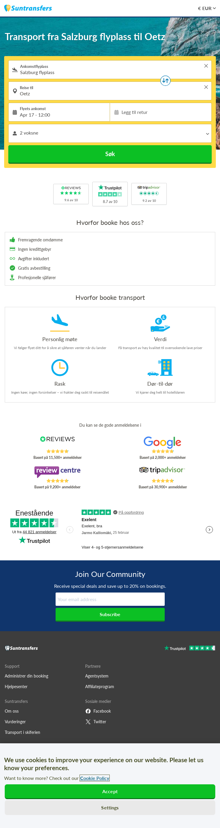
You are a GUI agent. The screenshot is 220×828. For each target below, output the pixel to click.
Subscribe (110, 614)
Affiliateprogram (99, 686)
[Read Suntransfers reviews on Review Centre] (57, 472)
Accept (110, 791)
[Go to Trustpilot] (189, 648)
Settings (110, 807)
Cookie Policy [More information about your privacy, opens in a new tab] (94, 778)
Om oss (12, 711)
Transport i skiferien (22, 732)
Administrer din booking (26, 675)
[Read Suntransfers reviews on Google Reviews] (162, 442)
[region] (110, 785)
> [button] (206, 66)
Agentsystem (97, 675)
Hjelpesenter (16, 686)
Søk (110, 153)
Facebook (98, 711)
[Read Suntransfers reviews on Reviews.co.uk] (57, 442)
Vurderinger (15, 721)
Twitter (95, 722)
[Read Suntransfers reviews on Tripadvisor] (162, 472)
